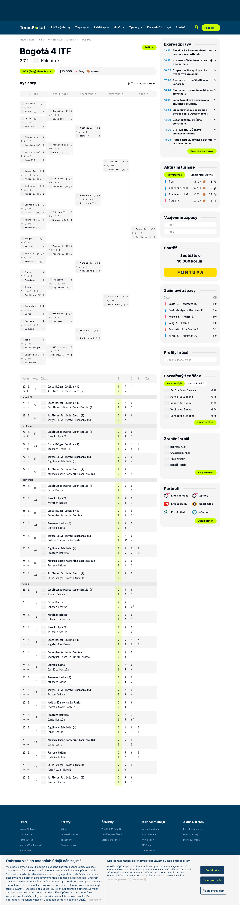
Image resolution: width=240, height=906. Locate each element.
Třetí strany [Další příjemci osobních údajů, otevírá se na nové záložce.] (94, 899)
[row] (88, 389)
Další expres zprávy (201, 150)
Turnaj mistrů (148, 850)
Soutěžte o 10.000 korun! (190, 258)
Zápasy (82, 27)
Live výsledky (176, 496)
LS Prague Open (191, 839)
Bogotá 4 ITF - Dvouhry (79, 39)
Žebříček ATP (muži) (111, 829)
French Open (149, 834)
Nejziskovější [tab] (174, 383)
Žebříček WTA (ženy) (111, 834)
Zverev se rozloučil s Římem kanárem (190, 82)
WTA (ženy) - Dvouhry (37, 71)
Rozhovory (66, 839)
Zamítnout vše (212, 880)
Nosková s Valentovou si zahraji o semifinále (193, 62)
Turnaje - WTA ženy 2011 (50, 39)
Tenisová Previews (70, 834)
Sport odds (202, 504)
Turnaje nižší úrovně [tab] (201, 174)
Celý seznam (205, 472)
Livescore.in (175, 504)
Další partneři (205, 520)
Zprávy (135, 27)
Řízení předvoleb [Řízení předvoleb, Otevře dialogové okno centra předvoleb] (213, 890)
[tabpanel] (190, 191)
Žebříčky (101, 27)
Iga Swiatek (25, 850)
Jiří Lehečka (26, 834)
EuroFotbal (174, 512)
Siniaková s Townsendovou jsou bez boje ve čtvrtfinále (193, 52)
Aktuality (65, 829)
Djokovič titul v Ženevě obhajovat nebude (187, 131)
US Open (147, 845)
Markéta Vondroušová (31, 845)
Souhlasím (212, 870)
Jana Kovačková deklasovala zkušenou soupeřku (191, 101)
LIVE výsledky (61, 27)
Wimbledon (148, 839)
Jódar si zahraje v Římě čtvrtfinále (187, 121)
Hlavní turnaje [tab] (175, 174)
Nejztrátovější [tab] (196, 383)
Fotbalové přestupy (193, 829)
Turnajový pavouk (141, 83)
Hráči (119, 27)
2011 (149, 47)
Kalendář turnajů (159, 27)
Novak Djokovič (28, 829)
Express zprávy (68, 845)
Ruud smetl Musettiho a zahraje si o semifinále (192, 141)
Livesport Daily (190, 834)
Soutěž (180, 27)
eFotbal (200, 512)
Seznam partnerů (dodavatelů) (126, 879)
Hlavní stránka (27, 39)
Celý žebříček (205, 422)
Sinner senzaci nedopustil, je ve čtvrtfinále (193, 91)
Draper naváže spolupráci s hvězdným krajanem (190, 72)
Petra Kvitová (26, 839)
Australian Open (150, 829)
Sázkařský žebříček (111, 839)
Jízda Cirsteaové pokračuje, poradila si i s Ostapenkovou (190, 111)
